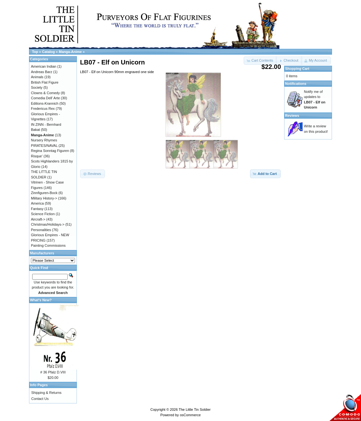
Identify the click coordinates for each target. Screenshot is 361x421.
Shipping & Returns (46, 393)
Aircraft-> (38, 219)
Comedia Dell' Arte (45, 98)
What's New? (41, 300)
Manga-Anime (70, 52)
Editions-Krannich (44, 103)
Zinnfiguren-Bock (44, 193)
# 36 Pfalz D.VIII (52, 372)
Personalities (41, 230)
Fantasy (37, 209)
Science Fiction (43, 214)
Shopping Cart (297, 69)
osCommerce (190, 415)
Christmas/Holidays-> (47, 224)
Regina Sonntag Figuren (50, 151)
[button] (289, 60)
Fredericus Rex (43, 108)
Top (35, 52)
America (37, 203)
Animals (37, 77)
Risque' (36, 156)
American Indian (43, 66)
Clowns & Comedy (45, 93)
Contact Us (39, 399)
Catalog (48, 52)
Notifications (295, 84)
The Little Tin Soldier (194, 409)
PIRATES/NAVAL (44, 145)
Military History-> (44, 198)
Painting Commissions (48, 245)
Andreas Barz (41, 72)
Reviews (292, 115)
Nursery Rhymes (44, 140)
